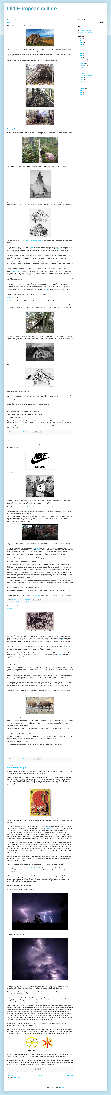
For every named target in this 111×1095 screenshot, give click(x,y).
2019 (81, 53)
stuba (47, 289)
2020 (81, 51)
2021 (81, 49)
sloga (37, 592)
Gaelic (19, 601)
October (83, 63)
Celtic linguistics (14, 601)
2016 (81, 90)
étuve (11, 291)
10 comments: (28, 431)
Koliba (9, 23)
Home (40, 1075)
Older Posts (70, 1075)
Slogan (10, 441)
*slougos (39, 549)
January (83, 88)
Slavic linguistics (20, 433)
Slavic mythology (35, 760)
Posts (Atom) (16, 1077)
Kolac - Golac (16, 271)
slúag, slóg (36, 548)
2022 (81, 47)
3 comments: (28, 758)
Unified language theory (85, 30)
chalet (69, 421)
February (83, 86)
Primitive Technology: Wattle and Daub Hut (31, 240)
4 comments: (28, 599)
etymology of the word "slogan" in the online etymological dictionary (33, 506)
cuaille (8, 278)
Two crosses (64, 639)
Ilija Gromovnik (14, 1071)
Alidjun (9, 609)
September (84, 65)
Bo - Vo (30, 717)
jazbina (9, 297)
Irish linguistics (25, 601)
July (82, 77)
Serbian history (14, 760)
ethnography (13, 433)
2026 (81, 38)
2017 (81, 57)
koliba (31, 247)
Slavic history (29, 760)
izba (25, 283)
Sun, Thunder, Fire (33, 868)
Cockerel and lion (26, 679)
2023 (81, 44)
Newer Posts (10, 1075)
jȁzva (8, 300)
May (82, 82)
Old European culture (32, 8)
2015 (81, 92)
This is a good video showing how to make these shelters (22, 129)
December (84, 59)
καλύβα (56, 248)
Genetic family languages (86, 32)
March (83, 84)
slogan (10, 444)
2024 (81, 42)
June (82, 80)
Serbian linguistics (32, 601)
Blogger (62, 1087)
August (83, 67)
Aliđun (60, 654)
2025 (81, 40)
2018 (81, 55)
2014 (81, 94)
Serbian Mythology (22, 760)
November (84, 61)
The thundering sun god (16, 768)
